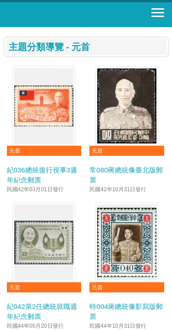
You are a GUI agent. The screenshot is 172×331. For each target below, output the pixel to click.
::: (7, 31)
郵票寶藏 (57, 15)
